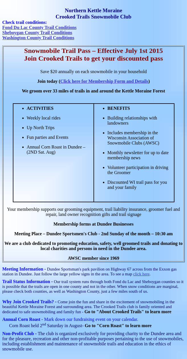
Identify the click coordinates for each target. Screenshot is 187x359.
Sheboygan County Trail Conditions (37, 32)
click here (141, 274)
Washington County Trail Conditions (38, 37)
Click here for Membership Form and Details (104, 81)
